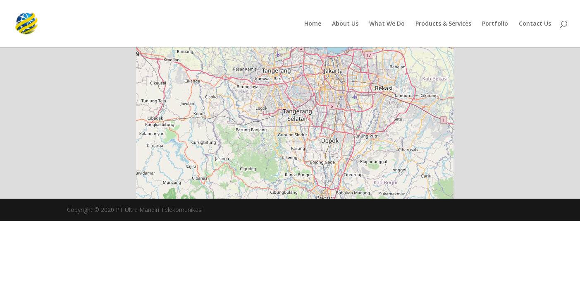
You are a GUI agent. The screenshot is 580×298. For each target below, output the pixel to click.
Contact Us (535, 24)
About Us (345, 24)
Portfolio (495, 24)
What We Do (387, 24)
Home (312, 24)
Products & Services (443, 24)
